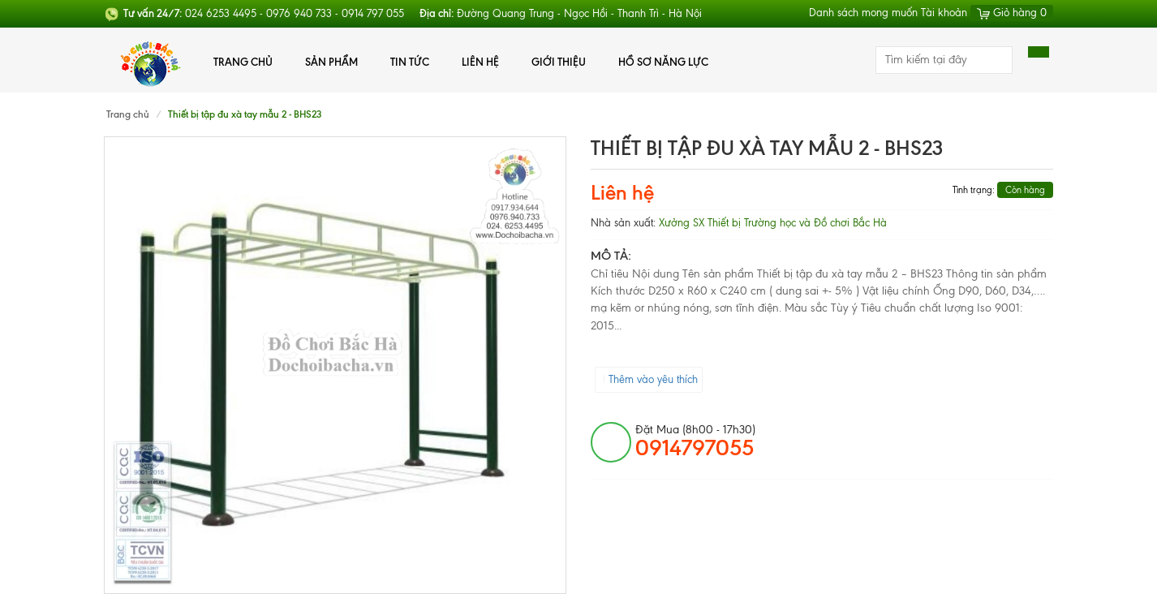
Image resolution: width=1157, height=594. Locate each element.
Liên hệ (480, 61)
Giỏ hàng (1012, 12)
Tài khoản (944, 12)
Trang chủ (243, 61)
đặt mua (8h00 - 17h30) (695, 441)
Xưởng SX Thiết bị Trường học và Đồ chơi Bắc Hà (773, 223)
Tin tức (409, 61)
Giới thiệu (558, 61)
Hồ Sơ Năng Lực (663, 61)
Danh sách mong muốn (863, 12)
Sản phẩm (331, 61)
